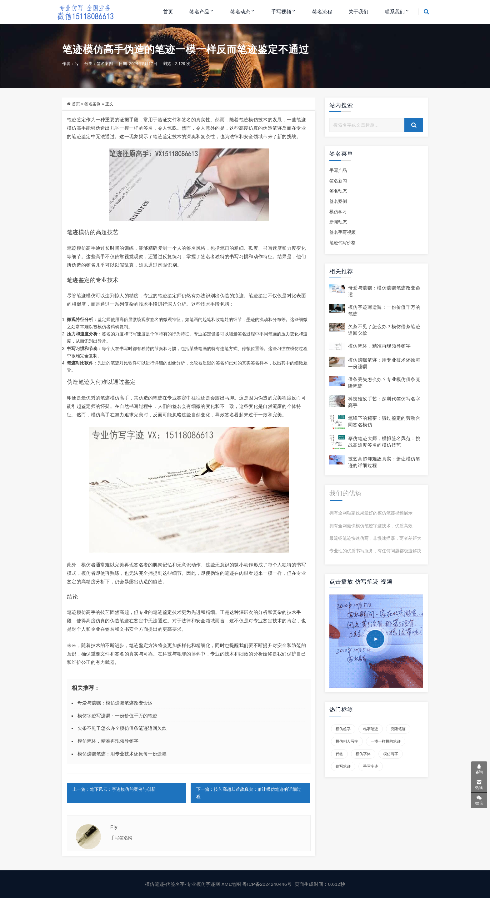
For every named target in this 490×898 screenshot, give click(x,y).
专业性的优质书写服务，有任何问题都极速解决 (375, 550)
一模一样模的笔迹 (386, 741)
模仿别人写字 (347, 741)
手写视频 (281, 11)
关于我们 (358, 11)
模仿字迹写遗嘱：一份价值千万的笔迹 (117, 715)
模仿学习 (338, 211)
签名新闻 (338, 180)
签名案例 (105, 63)
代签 (339, 754)
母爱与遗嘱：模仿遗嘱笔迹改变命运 (115, 702)
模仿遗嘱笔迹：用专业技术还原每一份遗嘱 (122, 753)
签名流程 (322, 11)
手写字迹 (370, 766)
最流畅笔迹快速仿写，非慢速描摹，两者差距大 (375, 538)
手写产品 (338, 170)
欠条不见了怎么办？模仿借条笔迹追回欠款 (122, 728)
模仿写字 (390, 754)
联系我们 (395, 11)
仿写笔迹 (343, 766)
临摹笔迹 (370, 729)
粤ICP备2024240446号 (267, 884)
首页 (168, 11)
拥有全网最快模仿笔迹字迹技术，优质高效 (370, 525)
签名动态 (240, 11)
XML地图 (232, 884)
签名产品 (199, 11)
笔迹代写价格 (342, 242)
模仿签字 (343, 729)
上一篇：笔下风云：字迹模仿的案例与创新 (114, 789)
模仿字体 (363, 754)
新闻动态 (338, 221)
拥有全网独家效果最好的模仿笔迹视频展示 (370, 512)
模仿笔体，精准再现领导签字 (108, 741)
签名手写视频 (342, 232)
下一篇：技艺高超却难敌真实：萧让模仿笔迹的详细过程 (248, 793)
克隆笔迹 (398, 729)
